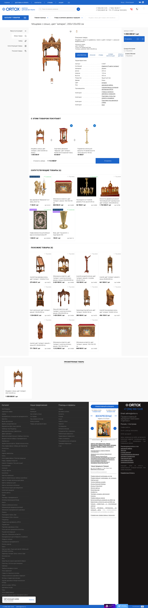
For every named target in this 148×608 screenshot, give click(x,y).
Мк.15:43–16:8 (108, 468)
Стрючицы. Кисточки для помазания (12, 563)
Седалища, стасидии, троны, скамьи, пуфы (13, 553)
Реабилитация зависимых (66, 433)
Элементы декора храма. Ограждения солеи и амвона (15, 596)
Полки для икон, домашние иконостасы (13, 529)
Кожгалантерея (6, 465)
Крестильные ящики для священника (12, 487)
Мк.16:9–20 (94, 468)
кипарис (104, 82)
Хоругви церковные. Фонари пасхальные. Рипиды (13, 581)
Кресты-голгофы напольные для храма (13, 480)
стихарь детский (126, 452)
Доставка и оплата (21, 2)
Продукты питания (7, 539)
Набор (22, 41)
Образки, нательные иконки (9, 505)
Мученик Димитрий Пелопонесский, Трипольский (103, 459)
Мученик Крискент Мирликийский (99, 456)
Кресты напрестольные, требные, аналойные (14, 478)
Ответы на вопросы (64, 438)
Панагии (4, 512)
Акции (61, 2)
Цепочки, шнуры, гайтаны (9, 585)
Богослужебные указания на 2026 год (103, 500)
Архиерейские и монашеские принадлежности (15, 416)
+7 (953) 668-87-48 (101, 10)
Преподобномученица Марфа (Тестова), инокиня (102, 458)
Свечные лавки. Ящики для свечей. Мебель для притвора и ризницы (15, 550)
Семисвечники (6, 556)
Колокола (4, 468)
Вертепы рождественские (9, 424)
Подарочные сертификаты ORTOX (11, 522)
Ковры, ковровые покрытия (9, 460)
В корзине (136, 606)
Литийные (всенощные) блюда (10, 500)
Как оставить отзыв (35, 414)
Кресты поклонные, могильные (10, 485)
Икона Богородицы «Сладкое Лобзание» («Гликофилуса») (100, 451)
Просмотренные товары (74, 362)
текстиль (123, 450)
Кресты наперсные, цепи (9, 482)
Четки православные (8, 592)
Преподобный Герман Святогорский (99, 463)
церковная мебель (107, 85)
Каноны (93, 496)
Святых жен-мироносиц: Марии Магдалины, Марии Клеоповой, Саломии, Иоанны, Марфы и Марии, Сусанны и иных (103, 439)
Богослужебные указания (99, 472)
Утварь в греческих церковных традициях (13, 575)
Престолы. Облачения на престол (11, 534)
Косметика (5, 473)
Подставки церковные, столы (10, 527)
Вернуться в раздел (18, 31)
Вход (122, 2)
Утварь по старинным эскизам (10, 573)
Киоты (3, 455)
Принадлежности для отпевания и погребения (15, 537)
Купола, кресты (6, 492)
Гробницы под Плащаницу (9, 428)
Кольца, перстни (6, 470)
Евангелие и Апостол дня (97, 469)
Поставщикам (62, 426)
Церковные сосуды (7, 587)
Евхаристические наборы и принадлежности (14, 438)
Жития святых (95, 488)
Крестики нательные (7, 475)
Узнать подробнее (8, 600)
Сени (103, 105)
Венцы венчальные (7, 421)
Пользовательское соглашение (67, 441)
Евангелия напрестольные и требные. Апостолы (15, 436)
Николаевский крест (127, 460)
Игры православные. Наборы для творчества (14, 446)
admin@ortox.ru (132, 413)
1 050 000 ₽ (11, 396)
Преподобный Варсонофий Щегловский (100, 462)
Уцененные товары (7, 411)
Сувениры (4, 566)
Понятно (31, 600)
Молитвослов (95, 490)
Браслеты (4, 419)
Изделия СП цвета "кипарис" (110, 66)
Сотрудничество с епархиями (67, 431)
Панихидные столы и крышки (10, 517)
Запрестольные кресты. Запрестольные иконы (15, 443)
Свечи (3, 546)
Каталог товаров (15, 17)
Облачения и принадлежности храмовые (13, 510)
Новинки (32, 409)
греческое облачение (127, 462)
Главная (7, 2)
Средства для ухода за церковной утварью (14, 561)
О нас (60, 446)
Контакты (38, 2)
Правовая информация (65, 443)
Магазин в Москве (64, 428)
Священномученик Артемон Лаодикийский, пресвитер (101, 455)
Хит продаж (33, 416)
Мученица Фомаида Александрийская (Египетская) (103, 457)
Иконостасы (5, 448)
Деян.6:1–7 (100, 468)
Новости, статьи (63, 421)
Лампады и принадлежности (10, 497)
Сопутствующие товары (17, 46)
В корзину (107, 161)
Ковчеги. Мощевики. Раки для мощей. (12, 463)
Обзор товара (20, 36)
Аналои (4, 414)
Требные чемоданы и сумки (10, 568)
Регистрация (130, 2)
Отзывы (50, 2)
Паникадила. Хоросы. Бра (9, 514)
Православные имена (98, 498)
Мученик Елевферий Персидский (99, 460)
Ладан (3, 495)
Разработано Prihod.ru (128, 473)
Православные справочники (66, 436)
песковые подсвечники (128, 456)
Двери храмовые (6, 433)
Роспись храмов (6, 544)
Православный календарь (104, 406)
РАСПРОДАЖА (6, 409)
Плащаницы (5, 519)
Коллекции (33, 411)
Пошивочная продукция (8, 532)
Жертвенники (5, 441)
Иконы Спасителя (96, 486)
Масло (4, 502)
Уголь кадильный (7, 570)
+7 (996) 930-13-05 (101, 8)
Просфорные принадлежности (10, 541)
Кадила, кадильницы (7, 453)
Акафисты (94, 492)
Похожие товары (19, 51)
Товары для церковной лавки (38, 424)
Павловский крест (126, 458)
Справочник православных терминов (103, 515)
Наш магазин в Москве (36, 419)
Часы (3, 590)
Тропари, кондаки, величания (100, 494)
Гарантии (61, 424)
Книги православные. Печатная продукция (14, 458)
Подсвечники (5, 524)
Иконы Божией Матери (98, 484)
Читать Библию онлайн (98, 482)
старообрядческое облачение (130, 454)
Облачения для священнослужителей (12, 507)
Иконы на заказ (34, 421)
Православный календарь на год (101, 476)
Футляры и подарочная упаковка (11, 578)
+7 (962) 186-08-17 (114, 8)
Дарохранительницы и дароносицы (11, 431)
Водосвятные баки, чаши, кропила (11, 426)
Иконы (4, 451)
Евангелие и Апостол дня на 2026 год (103, 502)
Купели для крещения (8, 490)
